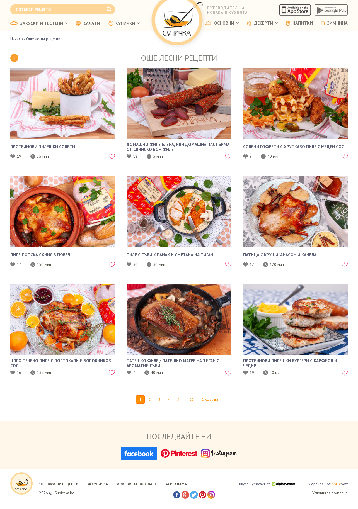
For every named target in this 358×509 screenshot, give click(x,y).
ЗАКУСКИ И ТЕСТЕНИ (38, 23)
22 (192, 399)
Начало (16, 38)
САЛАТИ (88, 23)
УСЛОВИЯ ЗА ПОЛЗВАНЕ (136, 484)
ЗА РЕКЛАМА (176, 484)
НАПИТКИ (299, 23)
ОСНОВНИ (222, 23)
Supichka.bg (64, 492)
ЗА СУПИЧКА (97, 484)
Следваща (209, 399)
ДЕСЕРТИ (262, 23)
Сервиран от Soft (328, 484)
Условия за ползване (330, 492)
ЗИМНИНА (334, 23)
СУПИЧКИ (124, 23)
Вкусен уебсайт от (267, 483)
